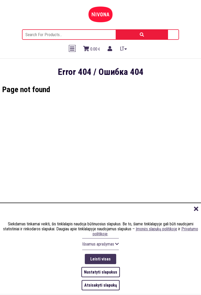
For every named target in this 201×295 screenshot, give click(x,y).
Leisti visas (100, 259)
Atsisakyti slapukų (100, 285)
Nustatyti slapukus (100, 272)
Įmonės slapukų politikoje (156, 228)
